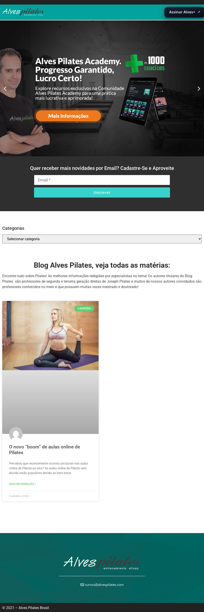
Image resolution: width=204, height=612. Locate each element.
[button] (5, 88)
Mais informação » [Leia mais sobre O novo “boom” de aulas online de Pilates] (22, 484)
